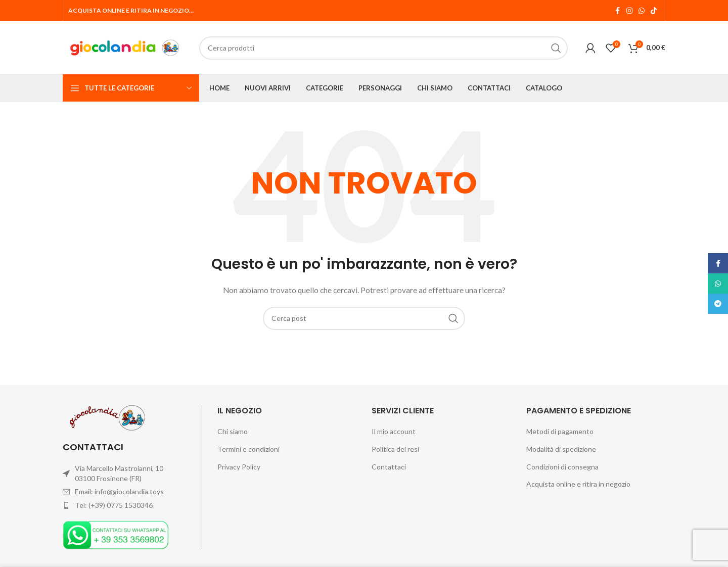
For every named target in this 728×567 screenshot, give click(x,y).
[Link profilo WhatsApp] (641, 11)
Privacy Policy (238, 466)
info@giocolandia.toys (129, 491)
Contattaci (389, 466)
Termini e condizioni (248, 449)
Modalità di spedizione (561, 449)
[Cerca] (364, 318)
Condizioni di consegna (562, 466)
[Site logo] (126, 46)
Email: (85, 491)
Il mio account (394, 431)
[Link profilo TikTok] (654, 11)
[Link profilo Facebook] (617, 11)
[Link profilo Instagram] (629, 11)
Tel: (81, 505)
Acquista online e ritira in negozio (578, 484)
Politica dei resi (395, 449)
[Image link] (116, 534)
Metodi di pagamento (560, 431)
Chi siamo (232, 431)
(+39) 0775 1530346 (120, 505)
